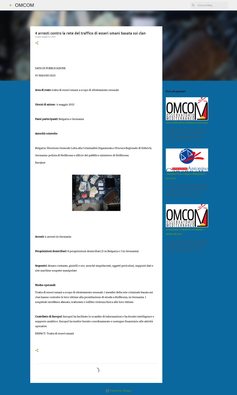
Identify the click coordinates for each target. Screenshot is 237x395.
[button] (37, 43)
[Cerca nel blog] (212, 5)
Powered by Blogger (119, 390)
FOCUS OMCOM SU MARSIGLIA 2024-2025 (187, 123)
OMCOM (24, 5)
